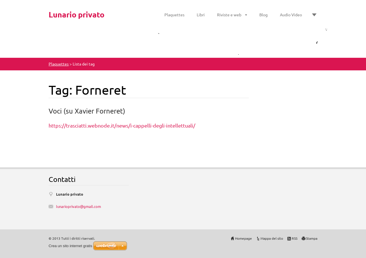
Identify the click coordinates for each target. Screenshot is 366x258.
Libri (201, 14)
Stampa (311, 238)
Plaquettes (174, 14)
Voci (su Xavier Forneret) (87, 111)
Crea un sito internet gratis (70, 246)
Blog (263, 14)
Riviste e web (229, 14)
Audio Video (291, 14)
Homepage (243, 238)
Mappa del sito (271, 238)
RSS (294, 238)
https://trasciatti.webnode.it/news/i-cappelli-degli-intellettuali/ (122, 125)
